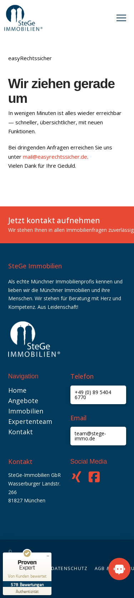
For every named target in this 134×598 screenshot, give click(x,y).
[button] (121, 18)
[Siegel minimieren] (47, 556)
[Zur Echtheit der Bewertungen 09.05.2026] (27, 591)
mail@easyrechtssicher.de (55, 156)
